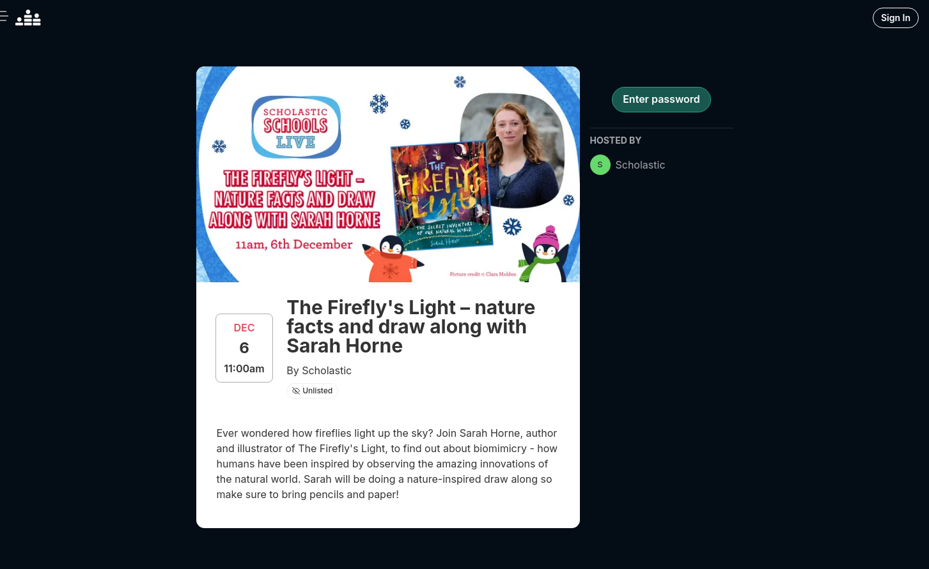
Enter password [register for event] (661, 99)
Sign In (895, 17)
